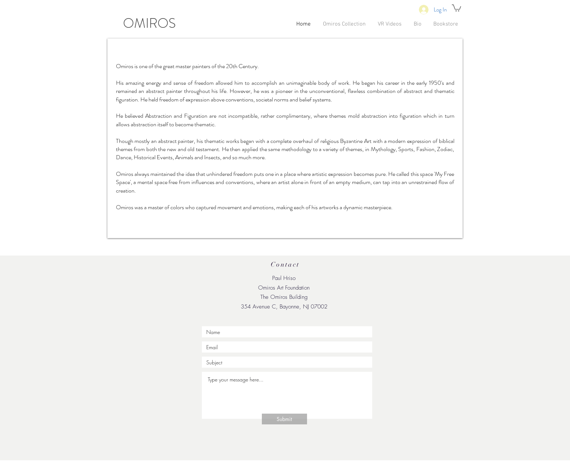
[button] (456, 7)
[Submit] (284, 419)
